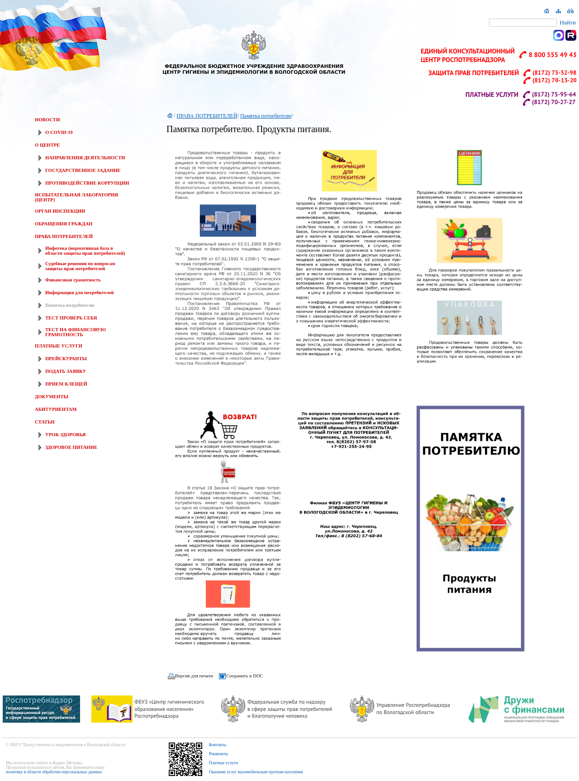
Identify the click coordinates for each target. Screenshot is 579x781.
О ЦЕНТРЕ (47, 145)
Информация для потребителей (79, 292)
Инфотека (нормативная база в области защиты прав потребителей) (85, 251)
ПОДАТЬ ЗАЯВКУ (65, 371)
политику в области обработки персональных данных (54, 772)
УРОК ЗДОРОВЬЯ (65, 434)
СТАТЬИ (44, 421)
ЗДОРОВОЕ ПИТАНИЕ (71, 447)
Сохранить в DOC (244, 676)
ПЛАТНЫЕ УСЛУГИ (58, 345)
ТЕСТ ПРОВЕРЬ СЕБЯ (71, 317)
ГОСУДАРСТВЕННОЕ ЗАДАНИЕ (83, 170)
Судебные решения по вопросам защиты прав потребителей (80, 266)
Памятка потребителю (70, 305)
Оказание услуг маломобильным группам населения (256, 772)
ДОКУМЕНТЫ (51, 396)
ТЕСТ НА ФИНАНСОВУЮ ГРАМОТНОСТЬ (75, 332)
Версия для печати (194, 676)
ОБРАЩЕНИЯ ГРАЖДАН (63, 223)
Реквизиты (218, 754)
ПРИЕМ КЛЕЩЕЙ (66, 383)
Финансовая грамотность (73, 279)
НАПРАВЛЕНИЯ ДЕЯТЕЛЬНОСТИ (85, 157)
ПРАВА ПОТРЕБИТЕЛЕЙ (64, 236)
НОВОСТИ (47, 119)
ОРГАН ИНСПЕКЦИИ (60, 211)
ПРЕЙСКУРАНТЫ (66, 358)
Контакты (218, 745)
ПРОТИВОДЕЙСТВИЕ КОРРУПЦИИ (87, 183)
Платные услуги (223, 763)
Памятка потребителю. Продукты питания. (248, 129)
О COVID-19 (59, 132)
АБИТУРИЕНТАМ (55, 409)
